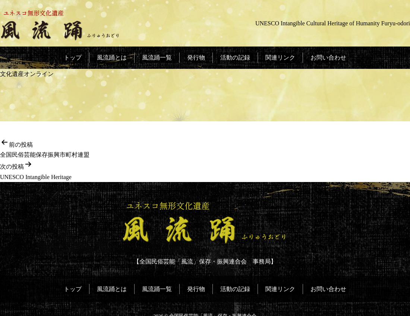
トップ (73, 57)
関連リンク (280, 57)
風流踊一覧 (157, 57)
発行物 (196, 57)
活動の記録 (235, 57)
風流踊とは (112, 57)
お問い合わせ (328, 57)
